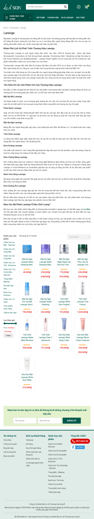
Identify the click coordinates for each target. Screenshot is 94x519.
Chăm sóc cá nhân (55, 484)
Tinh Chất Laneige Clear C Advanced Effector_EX (45, 338)
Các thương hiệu (10, 452)
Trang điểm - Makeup (56, 472)
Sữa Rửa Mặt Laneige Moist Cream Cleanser (82, 337)
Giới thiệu (80, 18)
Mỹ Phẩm (41, 18)
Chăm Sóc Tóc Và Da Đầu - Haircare (10, 272)
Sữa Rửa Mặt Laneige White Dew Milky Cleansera (27, 377)
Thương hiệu (53, 18)
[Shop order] (78, 236)
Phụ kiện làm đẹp (54, 476)
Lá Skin (87, 209)
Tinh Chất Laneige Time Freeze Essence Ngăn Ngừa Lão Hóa (82, 302)
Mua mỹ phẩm (9, 456)
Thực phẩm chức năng (57, 488)
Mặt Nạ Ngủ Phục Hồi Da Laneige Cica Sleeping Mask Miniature (82, 262)
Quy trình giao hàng (33, 448)
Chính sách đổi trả (33, 459)
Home (6, 28)
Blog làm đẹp (67, 18)
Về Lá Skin (7, 440)
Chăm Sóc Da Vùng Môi (57, 455)
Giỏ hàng (29, 444)
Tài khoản (29, 440)
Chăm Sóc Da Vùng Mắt (57, 451)
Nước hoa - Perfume (56, 480)
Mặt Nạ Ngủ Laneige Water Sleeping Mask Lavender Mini (45, 262)
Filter (8, 335)
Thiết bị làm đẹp (10, 313)
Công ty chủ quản (10, 444)
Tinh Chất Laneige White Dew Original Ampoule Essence (64, 302)
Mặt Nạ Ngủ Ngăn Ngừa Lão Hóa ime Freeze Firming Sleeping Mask (64, 262)
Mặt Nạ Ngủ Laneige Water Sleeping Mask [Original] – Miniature (27, 262)
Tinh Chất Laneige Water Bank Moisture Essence (27, 338)
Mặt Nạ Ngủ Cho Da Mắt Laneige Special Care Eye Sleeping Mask (27, 302)
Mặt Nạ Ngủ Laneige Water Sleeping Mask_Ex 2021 (45, 302)
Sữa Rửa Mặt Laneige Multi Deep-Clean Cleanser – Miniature (64, 338)
